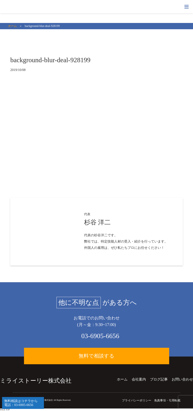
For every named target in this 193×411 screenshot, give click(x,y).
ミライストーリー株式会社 (36, 380)
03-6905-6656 (100, 336)
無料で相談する (96, 356)
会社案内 (139, 379)
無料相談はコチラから (21, 401)
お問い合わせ (182, 379)
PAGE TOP (5, 409)
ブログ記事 (159, 379)
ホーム (122, 379)
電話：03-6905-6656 (18, 405)
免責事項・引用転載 (167, 400)
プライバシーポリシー (136, 400)
